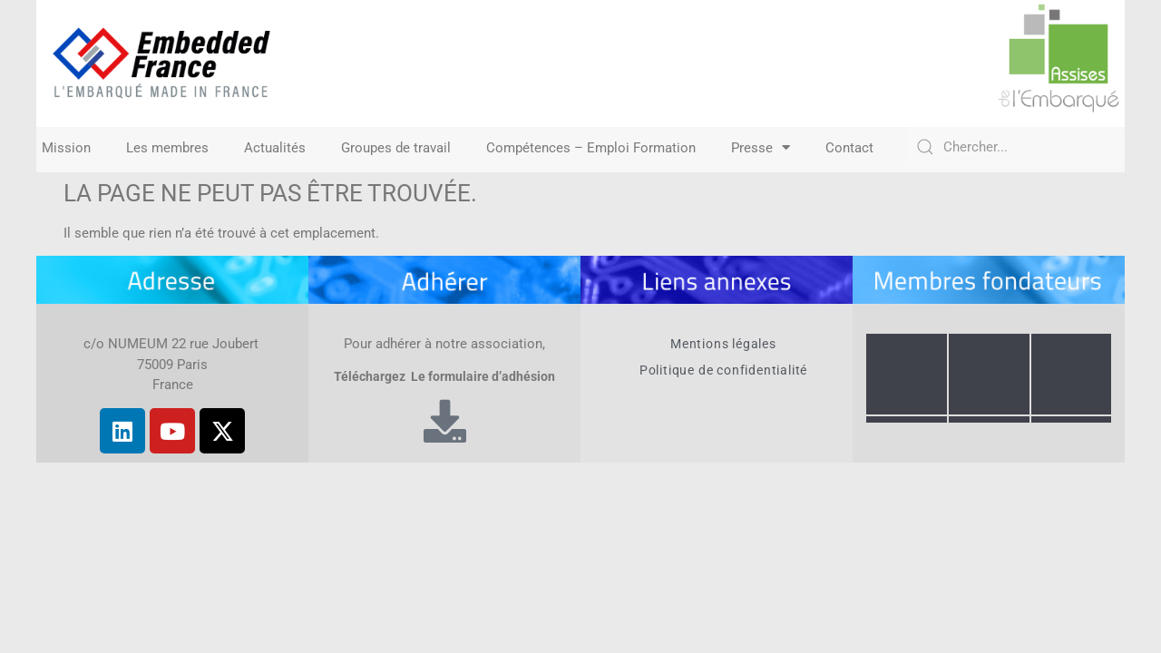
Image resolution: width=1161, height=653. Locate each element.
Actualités (275, 148)
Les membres (167, 148)
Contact (849, 148)
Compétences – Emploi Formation (591, 148)
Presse (760, 148)
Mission (66, 148)
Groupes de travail (396, 148)
